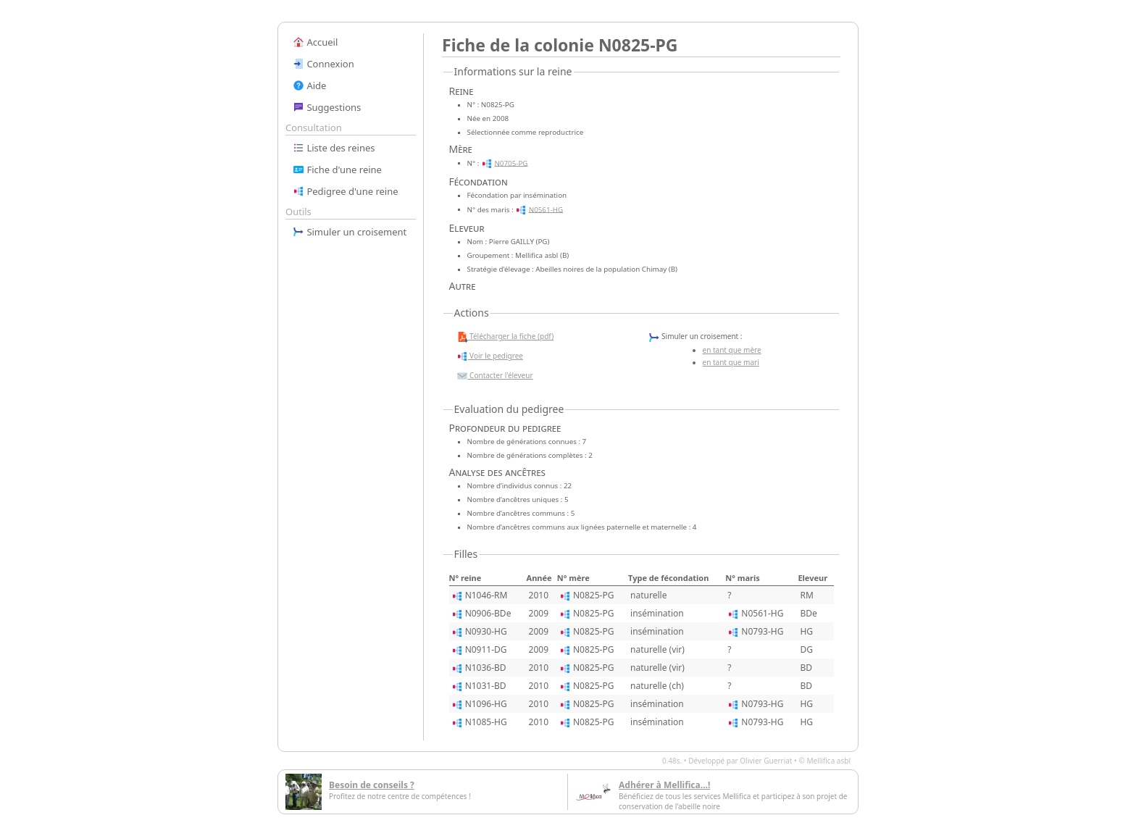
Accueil (315, 42)
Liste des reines (334, 147)
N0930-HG (486, 631)
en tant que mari (731, 362)
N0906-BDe (488, 613)
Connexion (323, 63)
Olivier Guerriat (766, 761)
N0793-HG (762, 631)
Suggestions (327, 107)
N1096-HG (486, 704)
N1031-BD (485, 686)
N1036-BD (485, 667)
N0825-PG (593, 595)
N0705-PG (510, 162)
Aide (309, 85)
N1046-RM (486, 595)
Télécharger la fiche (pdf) (505, 337)
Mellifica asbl (828, 761)
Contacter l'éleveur (494, 376)
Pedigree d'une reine (345, 191)
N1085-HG (486, 722)
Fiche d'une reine (337, 169)
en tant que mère (732, 350)
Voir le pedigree (489, 356)
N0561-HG (546, 209)
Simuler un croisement (349, 231)
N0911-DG (486, 649)
